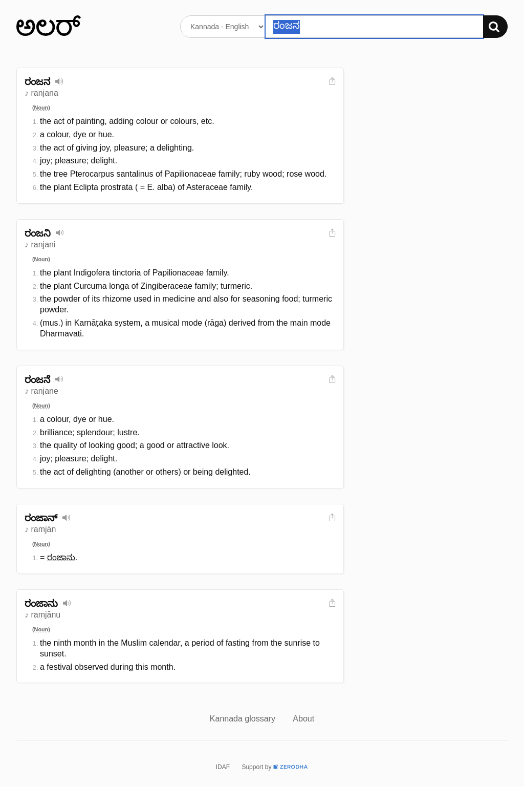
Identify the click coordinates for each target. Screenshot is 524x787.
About (303, 718)
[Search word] (374, 26)
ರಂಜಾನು (61, 557)
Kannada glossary (244, 718)
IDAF (223, 767)
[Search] (495, 26)
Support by (275, 767)
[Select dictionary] (223, 26)
